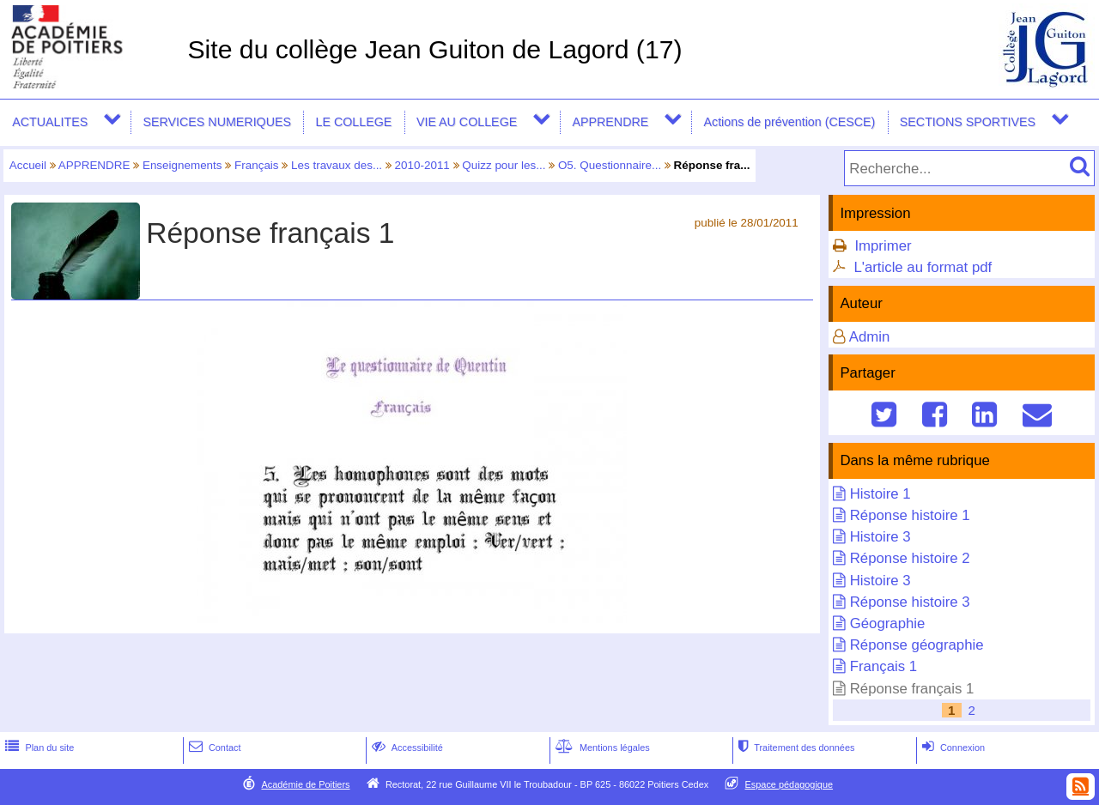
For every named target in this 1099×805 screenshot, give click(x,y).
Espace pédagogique (789, 784)
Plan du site (38, 747)
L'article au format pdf (922, 267)
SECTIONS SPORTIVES (967, 122)
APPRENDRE (610, 122)
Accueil (27, 165)
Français (256, 165)
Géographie (888, 623)
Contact (213, 747)
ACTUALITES (50, 122)
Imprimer (882, 246)
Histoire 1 (880, 494)
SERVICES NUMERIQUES (217, 122)
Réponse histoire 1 (910, 515)
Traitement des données (794, 747)
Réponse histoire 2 (910, 558)
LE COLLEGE (354, 122)
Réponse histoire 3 (910, 602)
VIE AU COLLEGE (466, 122)
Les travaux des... (336, 165)
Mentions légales (601, 747)
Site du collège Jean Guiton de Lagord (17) (434, 49)
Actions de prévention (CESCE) (789, 122)
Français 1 (883, 666)
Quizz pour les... (503, 165)
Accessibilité (405, 747)
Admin (869, 337)
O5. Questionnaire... (609, 165)
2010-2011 (422, 165)
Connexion (952, 747)
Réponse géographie (917, 645)
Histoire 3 (880, 537)
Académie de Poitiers (305, 784)
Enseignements (182, 165)
